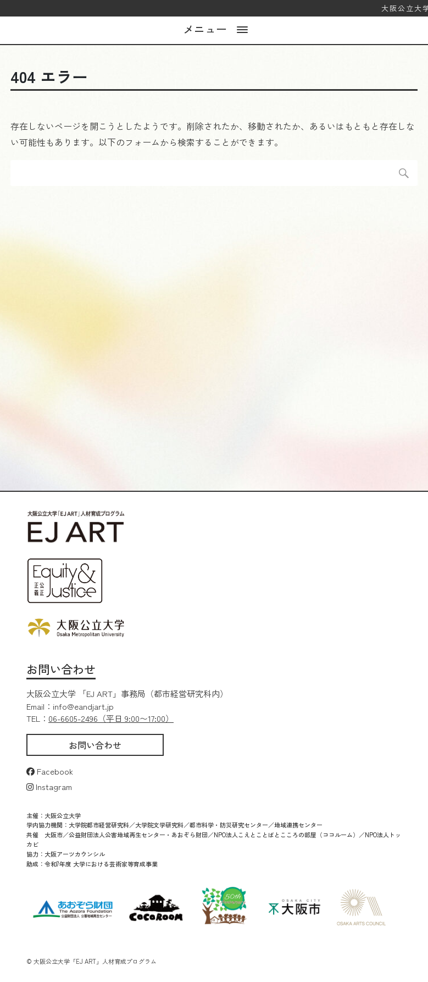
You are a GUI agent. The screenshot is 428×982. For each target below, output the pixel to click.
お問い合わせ (95, 744)
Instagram (49, 786)
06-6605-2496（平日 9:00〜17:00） (111, 718)
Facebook (49, 771)
